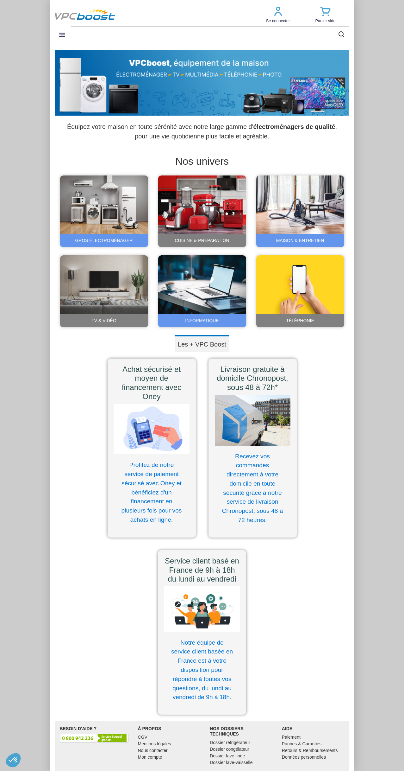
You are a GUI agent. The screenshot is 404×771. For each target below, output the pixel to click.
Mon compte (150, 757)
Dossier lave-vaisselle (231, 762)
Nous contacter (153, 750)
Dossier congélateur (229, 749)
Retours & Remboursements (310, 750)
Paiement (291, 737)
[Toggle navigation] (62, 35)
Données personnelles (304, 757)
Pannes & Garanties (301, 743)
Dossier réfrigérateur (230, 742)
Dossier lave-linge (227, 755)
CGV (142, 737)
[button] (278, 14)
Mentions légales (154, 743)
